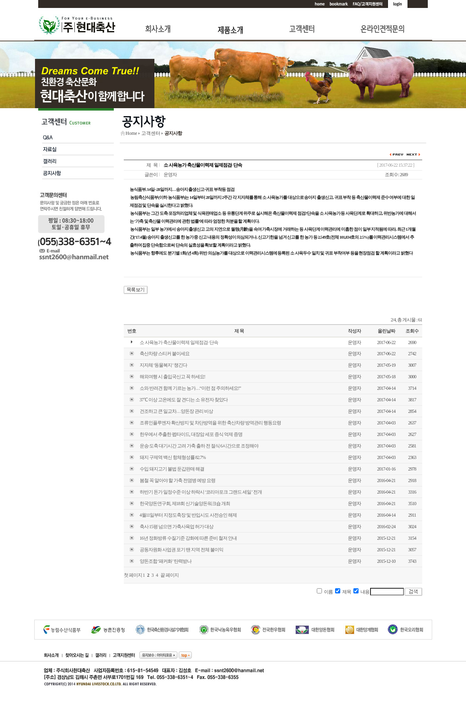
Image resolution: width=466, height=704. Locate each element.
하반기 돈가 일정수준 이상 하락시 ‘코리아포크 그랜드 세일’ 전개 (201, 492)
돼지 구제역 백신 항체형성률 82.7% (173, 457)
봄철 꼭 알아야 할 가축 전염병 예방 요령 (177, 480)
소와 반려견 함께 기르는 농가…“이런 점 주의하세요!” (190, 388)
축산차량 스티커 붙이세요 (164, 353)
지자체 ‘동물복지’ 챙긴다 (163, 365)
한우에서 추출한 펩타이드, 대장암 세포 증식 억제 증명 (191, 434)
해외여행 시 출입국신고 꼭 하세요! (172, 376)
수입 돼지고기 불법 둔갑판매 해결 (172, 469)
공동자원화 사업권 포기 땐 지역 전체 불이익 (181, 549)
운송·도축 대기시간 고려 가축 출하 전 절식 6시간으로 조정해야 (199, 446)
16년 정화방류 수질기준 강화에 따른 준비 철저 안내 (188, 538)
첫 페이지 (133, 575)
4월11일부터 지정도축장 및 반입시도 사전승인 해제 (188, 515)
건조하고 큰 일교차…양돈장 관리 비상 (176, 411)
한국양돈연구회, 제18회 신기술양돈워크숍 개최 (185, 503)
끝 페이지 (169, 575)
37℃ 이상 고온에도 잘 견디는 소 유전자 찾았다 (184, 400)
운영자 (170, 174)
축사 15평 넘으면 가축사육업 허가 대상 (176, 526)
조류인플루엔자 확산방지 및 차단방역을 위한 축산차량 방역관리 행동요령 (210, 423)
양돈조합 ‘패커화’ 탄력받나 (165, 561)
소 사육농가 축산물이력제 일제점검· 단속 (179, 342)
